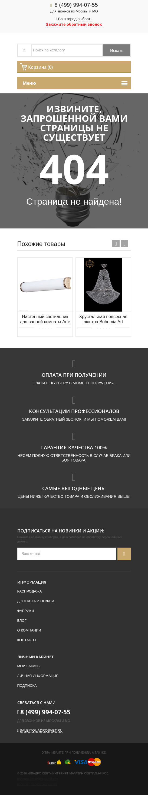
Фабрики (25, 611)
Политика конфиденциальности (37, 779)
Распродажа (29, 591)
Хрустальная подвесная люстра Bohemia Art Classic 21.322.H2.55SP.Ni (103, 319)
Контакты (26, 640)
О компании (29, 630)
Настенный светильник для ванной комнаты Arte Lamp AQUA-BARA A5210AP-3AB (45, 319)
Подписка (27, 685)
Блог (22, 621)
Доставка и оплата (35, 601)
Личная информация (38, 676)
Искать (116, 50)
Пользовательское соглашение (37, 784)
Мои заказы (29, 666)
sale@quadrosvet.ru (41, 730)
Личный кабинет (35, 656)
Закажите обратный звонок (74, 24)
